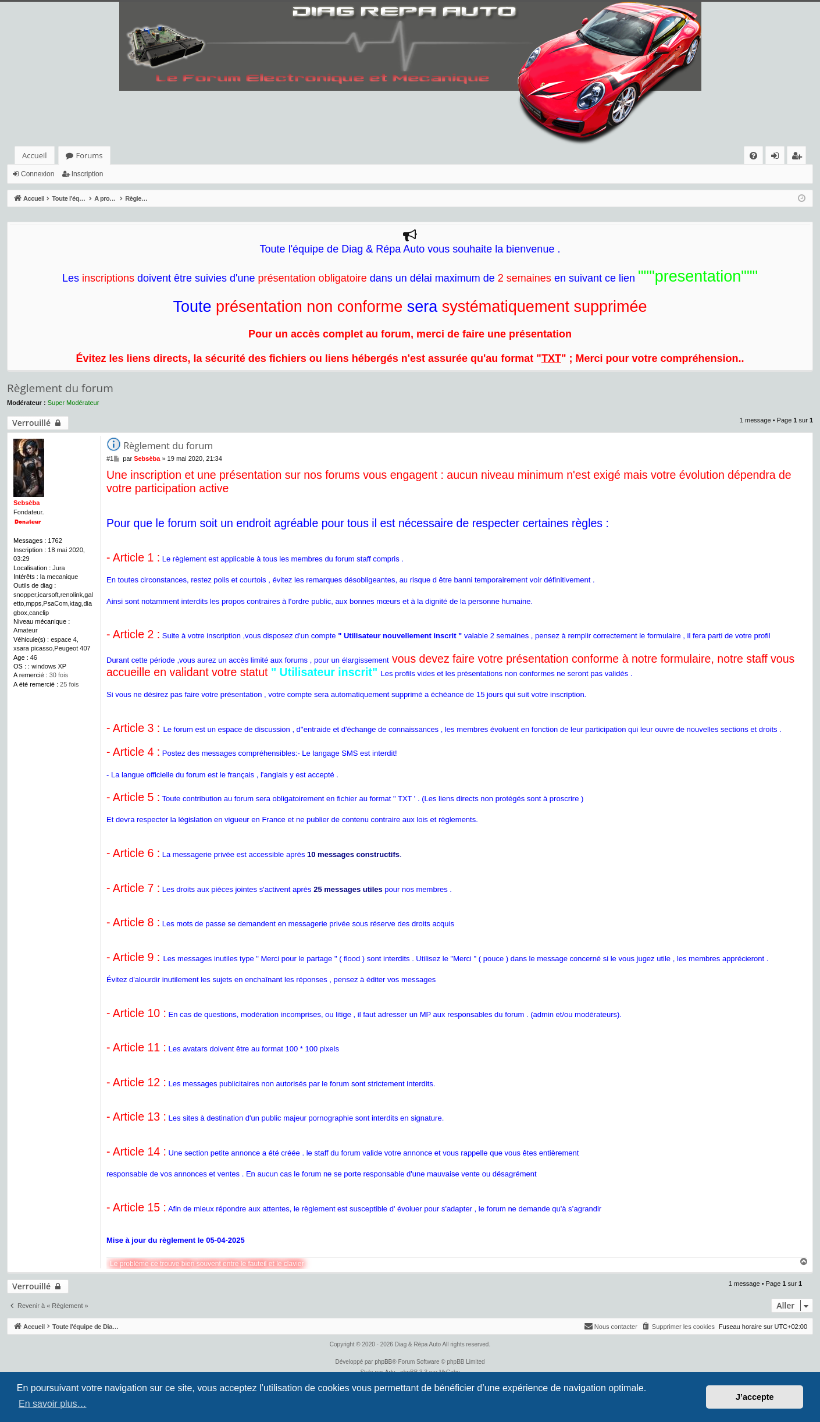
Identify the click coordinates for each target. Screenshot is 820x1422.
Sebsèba (26, 502)
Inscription (88, 174)
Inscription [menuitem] (798, 157)
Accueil (34, 155)
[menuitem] (753, 156)
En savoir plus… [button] (53, 1404)
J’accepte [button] (755, 1397)
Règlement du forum (60, 388)
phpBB (383, 1362)
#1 (109, 458)
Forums (89, 155)
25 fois (69, 684)
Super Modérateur (73, 402)
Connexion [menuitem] (777, 157)
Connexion (37, 174)
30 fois (58, 674)
